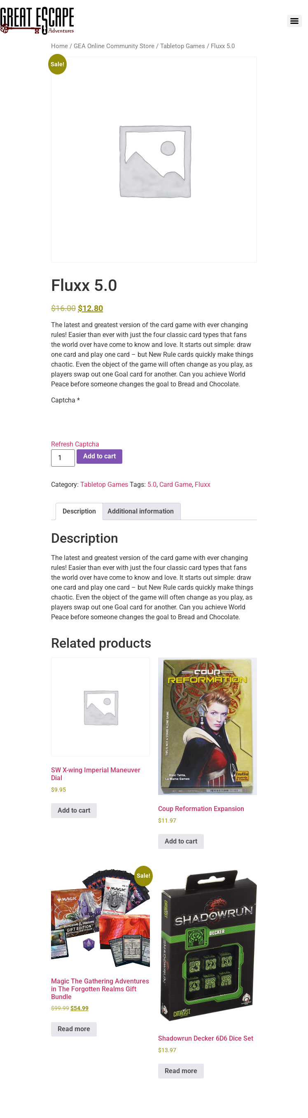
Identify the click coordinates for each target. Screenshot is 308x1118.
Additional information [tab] (140, 511)
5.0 (151, 484)
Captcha (65, 400)
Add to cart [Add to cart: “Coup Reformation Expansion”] (181, 841)
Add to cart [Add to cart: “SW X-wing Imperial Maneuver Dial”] (74, 810)
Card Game (175, 484)
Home (59, 46)
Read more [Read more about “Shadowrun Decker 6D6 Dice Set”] (181, 1071)
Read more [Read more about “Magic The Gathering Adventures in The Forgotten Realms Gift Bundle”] (74, 1029)
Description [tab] (79, 511)
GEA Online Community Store (114, 46)
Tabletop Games (182, 46)
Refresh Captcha (75, 444)
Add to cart (99, 456)
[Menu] (294, 21)
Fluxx (202, 484)
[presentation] (113, 421)
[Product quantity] (63, 458)
